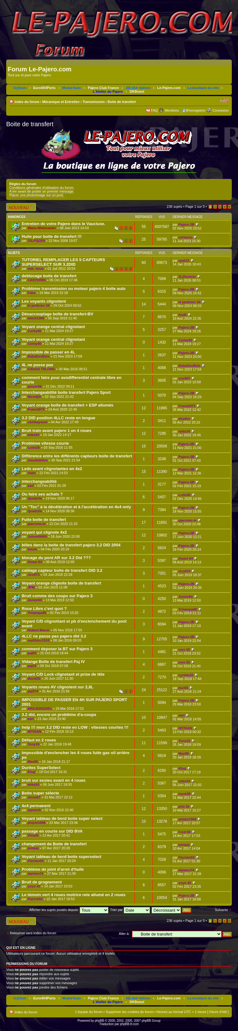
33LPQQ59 (36, 240)
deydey (184, 418)
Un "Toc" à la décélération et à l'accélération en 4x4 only (76, 506)
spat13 (183, 260)
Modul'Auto (71, 88)
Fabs (32, 293)
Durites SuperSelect (41, 767)
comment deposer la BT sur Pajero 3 (57, 649)
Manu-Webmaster (42, 228)
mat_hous (36, 268)
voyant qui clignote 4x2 (44, 532)
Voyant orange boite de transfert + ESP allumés (67, 405)
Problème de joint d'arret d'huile (53, 869)
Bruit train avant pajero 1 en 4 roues (56, 430)
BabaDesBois (39, 356)
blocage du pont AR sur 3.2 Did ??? (56, 557)
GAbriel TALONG (41, 369)
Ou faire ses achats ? (42, 494)
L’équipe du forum (88, 1012)
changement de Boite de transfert (54, 844)
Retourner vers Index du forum (33, 933)
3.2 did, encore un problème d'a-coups (59, 714)
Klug (31, 772)
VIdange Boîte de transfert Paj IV (53, 661)
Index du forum (27, 102)
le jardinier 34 (39, 305)
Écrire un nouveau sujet (21, 207)
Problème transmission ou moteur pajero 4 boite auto (74, 288)
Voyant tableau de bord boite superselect (61, 856)
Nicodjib (34, 396)
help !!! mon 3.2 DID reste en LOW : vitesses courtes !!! (75, 727)
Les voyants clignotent (44, 301)
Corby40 (34, 331)
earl (31, 485)
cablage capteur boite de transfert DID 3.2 (62, 570)
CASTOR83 (37, 280)
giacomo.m (37, 524)
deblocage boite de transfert (49, 275)
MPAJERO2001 (40, 708)
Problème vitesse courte (45, 443)
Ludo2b (34, 447)
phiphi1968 (36, 822)
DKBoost (137, 91)
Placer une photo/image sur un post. (36, 195)
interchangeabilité (39, 481)
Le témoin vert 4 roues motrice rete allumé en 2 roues (74, 894)
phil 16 (183, 806)
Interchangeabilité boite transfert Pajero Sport (66, 392)
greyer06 (35, 386)
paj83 (32, 653)
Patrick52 (35, 899)
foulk (182, 315)
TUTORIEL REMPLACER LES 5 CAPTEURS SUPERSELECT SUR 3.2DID (63, 262)
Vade (32, 473)
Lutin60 (184, 495)
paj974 (33, 691)
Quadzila (35, 498)
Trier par (130, 910)
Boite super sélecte (40, 793)
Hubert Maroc (39, 630)
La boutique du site (203, 88)
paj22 (32, 666)
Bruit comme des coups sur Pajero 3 (57, 595)
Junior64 (35, 600)
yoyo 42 (34, 886)
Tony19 (33, 744)
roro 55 (184, 649)
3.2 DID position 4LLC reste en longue (58, 418)
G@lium (19, 88)
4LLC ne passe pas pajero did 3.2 (54, 636)
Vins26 (33, 835)
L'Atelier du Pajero (108, 91)
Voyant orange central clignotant (53, 326)
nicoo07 (34, 797)
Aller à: (124, 933)
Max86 (33, 761)
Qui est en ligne (21, 947)
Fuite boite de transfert (44, 519)
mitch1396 (36, 318)
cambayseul (37, 422)
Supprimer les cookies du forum (130, 1012)
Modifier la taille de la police (224, 100)
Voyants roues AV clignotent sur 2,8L (57, 687)
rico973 (34, 574)
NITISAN (34, 731)
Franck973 (36, 409)
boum (32, 549)
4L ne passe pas (37, 364)
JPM (31, 587)
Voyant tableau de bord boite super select (62, 818)
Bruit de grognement (42, 882)
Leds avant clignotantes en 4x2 (52, 468)
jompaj (33, 848)
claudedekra (37, 460)
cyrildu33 (185, 675)
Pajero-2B (186, 224)
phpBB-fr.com (129, 1024)
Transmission (93, 102)
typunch (34, 810)
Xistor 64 (35, 562)
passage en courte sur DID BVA (52, 831)
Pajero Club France (103, 88)
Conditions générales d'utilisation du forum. (41, 187)
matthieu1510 (38, 640)
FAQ (154, 110)
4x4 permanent (36, 805)
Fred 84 (184, 832)
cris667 (184, 378)
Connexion (220, 110)
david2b (34, 678)
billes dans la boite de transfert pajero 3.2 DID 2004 (71, 545)
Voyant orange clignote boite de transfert (61, 583)
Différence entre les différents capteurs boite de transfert (77, 456)
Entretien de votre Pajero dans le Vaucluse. (63, 223)
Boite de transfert (122, 102)
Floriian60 (36, 861)
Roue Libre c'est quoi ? (44, 608)
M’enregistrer (195, 110)
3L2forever (187, 276)
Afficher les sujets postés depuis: (68, 910)
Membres (172, 110)
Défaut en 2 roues (39, 740)
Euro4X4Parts (44, 88)
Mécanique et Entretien (60, 102)
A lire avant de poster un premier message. (41, 191)
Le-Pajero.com (169, 88)
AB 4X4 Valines (138, 88)
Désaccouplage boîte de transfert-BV (57, 314)
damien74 (35, 873)
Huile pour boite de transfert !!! (52, 236)
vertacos (185, 237)
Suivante (221, 910)
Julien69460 (37, 536)
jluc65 (183, 688)
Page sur (195, 206)
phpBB (99, 1020)
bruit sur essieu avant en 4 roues (54, 780)
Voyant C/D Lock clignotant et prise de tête (63, 674)
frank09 (184, 794)
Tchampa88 (37, 613)
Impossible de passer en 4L (48, 352)
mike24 (33, 435)
